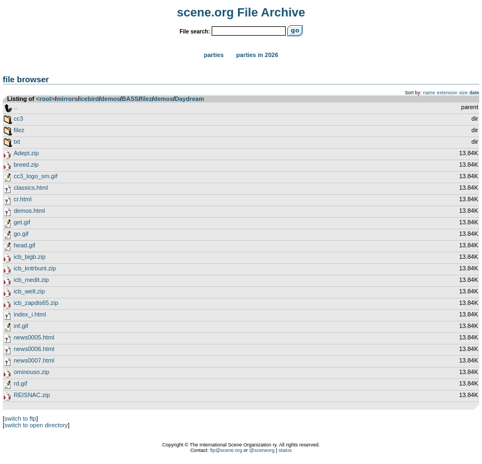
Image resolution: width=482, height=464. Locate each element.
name (429, 92)
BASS (130, 98)
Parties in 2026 (257, 55)
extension (447, 92)
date (474, 92)
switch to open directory (36, 425)
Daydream (189, 98)
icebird (89, 98)
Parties (214, 55)
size (463, 92)
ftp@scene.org (226, 450)
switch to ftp (20, 418)
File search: (194, 32)
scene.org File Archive (241, 12)
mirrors (67, 98)
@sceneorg (262, 450)
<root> (45, 98)
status (285, 450)
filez (146, 98)
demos (110, 98)
